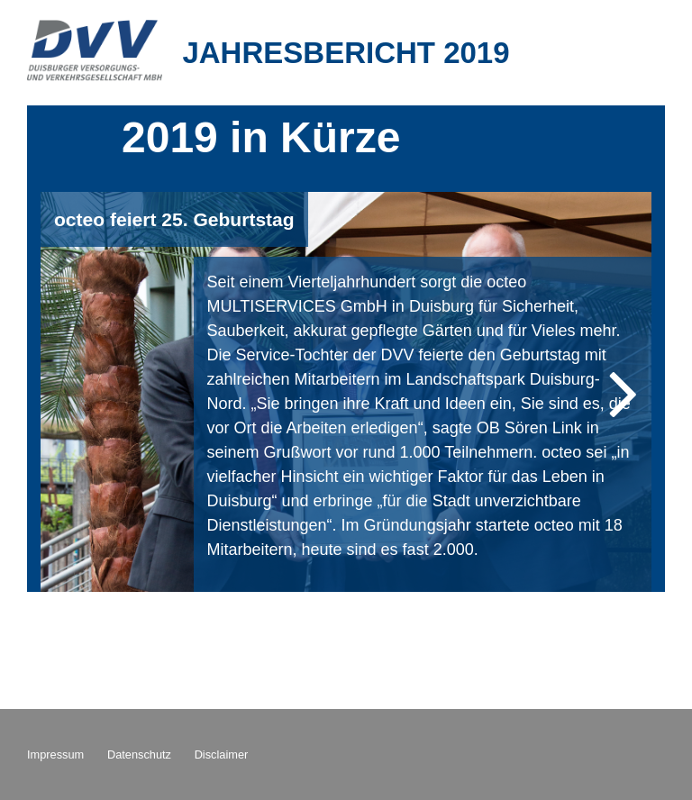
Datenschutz (139, 754)
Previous (81, 392)
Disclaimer (222, 754)
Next (611, 392)
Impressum (55, 754)
